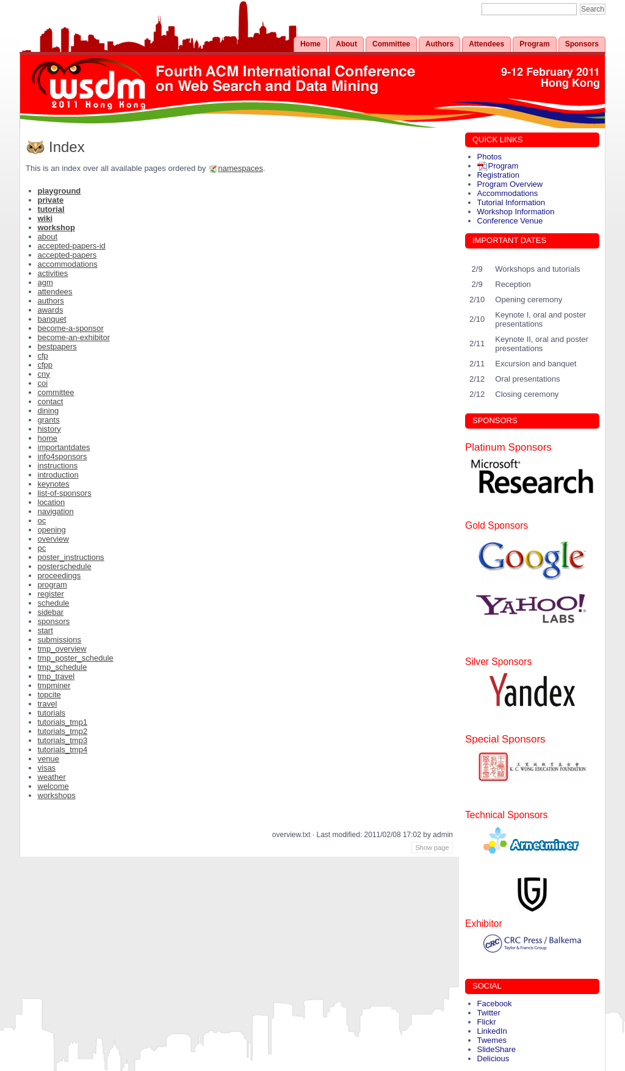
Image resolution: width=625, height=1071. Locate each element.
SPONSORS (495, 420)
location (51, 502)
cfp (43, 355)
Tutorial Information (511, 202)
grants (49, 419)
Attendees (486, 44)
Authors (439, 44)
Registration (498, 175)
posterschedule (65, 566)
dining (48, 410)
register (51, 593)
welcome (53, 786)
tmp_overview (62, 648)
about (48, 236)
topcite (49, 694)
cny (44, 374)
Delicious (493, 1058)
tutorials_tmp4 (63, 749)
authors (51, 300)
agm (45, 282)
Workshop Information (516, 211)
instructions (58, 465)
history (49, 429)
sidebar (51, 612)
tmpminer (54, 685)
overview (53, 538)
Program (534, 44)
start (45, 630)
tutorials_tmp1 (63, 722)
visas (47, 767)
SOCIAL (487, 985)
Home (310, 44)
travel (47, 703)
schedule (54, 603)
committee (56, 392)
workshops (57, 795)
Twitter (488, 1012)
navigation (56, 511)
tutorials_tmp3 (63, 740)
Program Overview (510, 184)
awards (50, 309)
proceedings (59, 575)
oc (42, 520)
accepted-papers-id (72, 245)
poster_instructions (71, 557)
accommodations (68, 264)
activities (53, 273)
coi (43, 383)
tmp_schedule (62, 667)
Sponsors (582, 44)
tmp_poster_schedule (76, 658)
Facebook (494, 1003)
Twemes (492, 1040)
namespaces (240, 168)
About (346, 44)
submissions (60, 639)
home (48, 438)
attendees (55, 291)
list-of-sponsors (65, 493)
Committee (391, 44)
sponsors (54, 621)
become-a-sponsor (71, 328)
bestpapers (57, 346)
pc (42, 548)
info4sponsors (62, 456)
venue (48, 758)
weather (52, 777)
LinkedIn (492, 1031)
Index (67, 147)
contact (50, 401)
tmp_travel (56, 676)
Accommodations (507, 193)
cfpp (45, 364)
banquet (52, 319)
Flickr (486, 1021)
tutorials (52, 712)
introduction (58, 474)
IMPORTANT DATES (509, 240)
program (52, 584)
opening (52, 529)
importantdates (64, 447)
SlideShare (496, 1049)
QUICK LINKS (497, 139)
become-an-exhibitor (74, 337)
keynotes (54, 483)
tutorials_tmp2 (63, 731)
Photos (489, 156)
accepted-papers (67, 255)
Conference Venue (510, 220)
